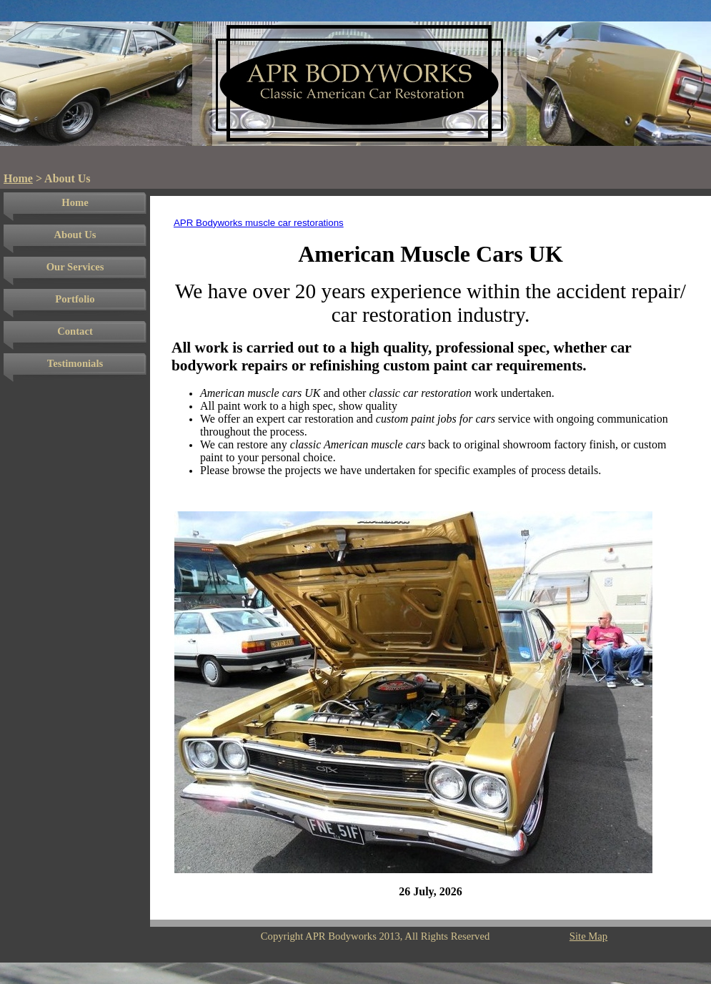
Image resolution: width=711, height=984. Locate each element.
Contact (75, 331)
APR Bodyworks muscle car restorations (259, 222)
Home (18, 178)
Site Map (588, 936)
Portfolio (74, 299)
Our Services (75, 266)
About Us (75, 234)
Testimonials (75, 363)
